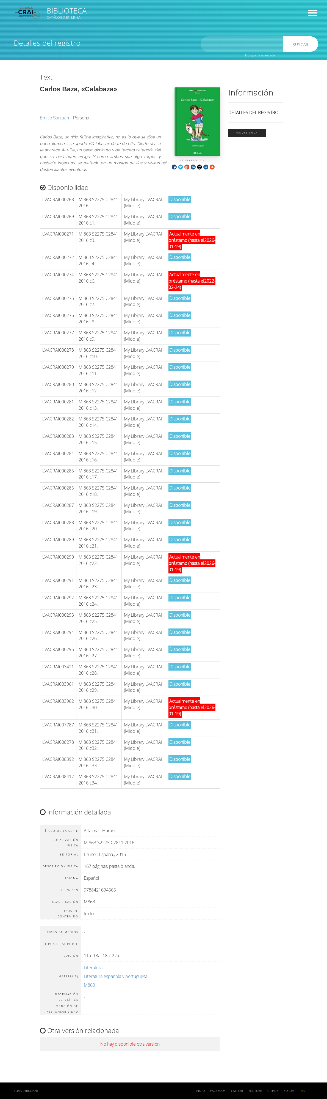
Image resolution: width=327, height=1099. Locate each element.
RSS (302, 1091)
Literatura (93, 967)
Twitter (237, 1091)
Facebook (217, 1091)
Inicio (200, 1091)
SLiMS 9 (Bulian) (26, 1091)
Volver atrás (247, 133)
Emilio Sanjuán (54, 118)
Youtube (255, 1091)
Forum (289, 1091)
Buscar (301, 44)
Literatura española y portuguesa (115, 976)
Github (272, 1091)
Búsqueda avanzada (260, 55)
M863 (89, 985)
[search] (243, 44)
